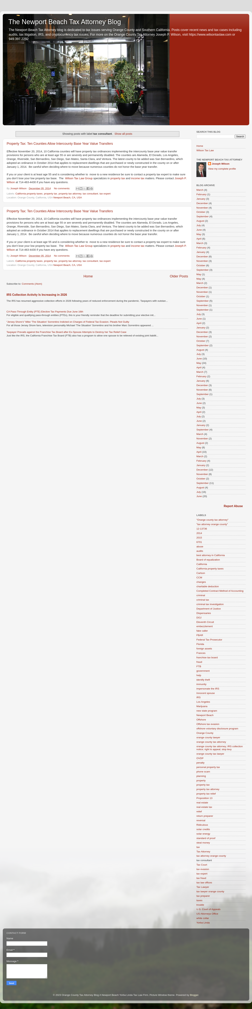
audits (199, 551)
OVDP (199, 758)
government (203, 670)
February (201, 194)
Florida (200, 644)
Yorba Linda (203, 922)
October (200, 212)
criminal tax (202, 599)
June (199, 229)
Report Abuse (233, 506)
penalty (200, 762)
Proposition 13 (204, 798)
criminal (200, 595)
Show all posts (123, 133)
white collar (202, 918)
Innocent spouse (205, 693)
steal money (203, 842)
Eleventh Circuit (205, 622)
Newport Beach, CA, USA (67, 197)
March (199, 190)
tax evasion (202, 869)
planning (201, 776)
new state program (206, 710)
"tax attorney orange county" (212, 524)
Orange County (204, 733)
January (200, 198)
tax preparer (203, 896)
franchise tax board (207, 657)
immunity (201, 684)
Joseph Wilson (220, 163)
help (198, 675)
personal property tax (208, 767)
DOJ (198, 617)
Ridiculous (202, 824)
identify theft (203, 679)
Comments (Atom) (32, 283)
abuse (199, 546)
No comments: (62, 188)
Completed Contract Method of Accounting (219, 590)
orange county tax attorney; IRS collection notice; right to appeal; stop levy (219, 748)
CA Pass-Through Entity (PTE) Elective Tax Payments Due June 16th (44, 311)
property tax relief (206, 793)
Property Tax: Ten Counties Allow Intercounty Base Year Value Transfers (60, 143)
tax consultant (90, 193)
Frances (200, 653)
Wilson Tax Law (205, 150)
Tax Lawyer (202, 887)
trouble (200, 904)
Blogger (194, 995)
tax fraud (201, 878)
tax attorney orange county (211, 855)
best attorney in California (210, 555)
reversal (200, 820)
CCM (199, 577)
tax (198, 847)
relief (199, 811)
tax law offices (204, 882)
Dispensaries (203, 613)
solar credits (203, 829)
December (202, 203)
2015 (199, 537)
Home (88, 276)
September (202, 216)
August (200, 221)
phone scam (203, 771)
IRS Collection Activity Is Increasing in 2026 (36, 294)
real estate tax (204, 807)
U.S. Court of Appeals (208, 909)
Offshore (201, 719)
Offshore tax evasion (207, 724)
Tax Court (201, 864)
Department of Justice (208, 608)
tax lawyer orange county (210, 891)
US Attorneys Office (207, 913)
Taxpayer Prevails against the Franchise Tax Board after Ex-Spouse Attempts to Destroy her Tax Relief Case (66, 332)
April (198, 238)
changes (201, 582)
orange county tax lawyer (210, 753)
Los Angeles (203, 701)
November (202, 207)
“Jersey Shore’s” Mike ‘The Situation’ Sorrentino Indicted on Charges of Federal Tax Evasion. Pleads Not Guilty (67, 321)
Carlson (200, 573)
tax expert (105, 193)
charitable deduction (207, 586)
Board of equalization (208, 559)
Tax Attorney (203, 851)
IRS (198, 697)
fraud (199, 662)
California (201, 564)
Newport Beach (204, 715)
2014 (199, 533)
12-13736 (201, 528)
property (201, 780)
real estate (202, 802)
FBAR (199, 635)
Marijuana (201, 706)
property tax (117, 178)
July (198, 225)
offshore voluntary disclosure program (217, 728)
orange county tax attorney (211, 742)
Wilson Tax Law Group (78, 178)
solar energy (203, 833)
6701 (199, 542)
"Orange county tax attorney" (212, 519)
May (198, 234)
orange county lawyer (208, 737)
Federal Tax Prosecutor (209, 639)
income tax (137, 178)
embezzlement (204, 626)
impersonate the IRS (207, 688)
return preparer (204, 816)
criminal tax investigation (210, 604)
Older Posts (179, 276)
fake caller (202, 630)
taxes (199, 900)
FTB (198, 666)
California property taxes (28, 193)
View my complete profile (222, 168)
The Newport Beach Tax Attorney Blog (64, 22)
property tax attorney (70, 193)
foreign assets (204, 648)
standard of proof (205, 838)
